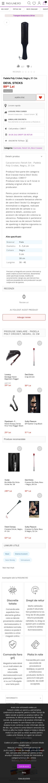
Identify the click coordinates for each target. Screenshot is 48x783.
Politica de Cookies (24, 737)
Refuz (24, 772)
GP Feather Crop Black (33, 424)
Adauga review (24, 317)
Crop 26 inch (30, 377)
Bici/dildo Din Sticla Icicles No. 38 (12, 483)
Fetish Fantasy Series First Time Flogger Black (14, 425)
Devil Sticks (13, 83)
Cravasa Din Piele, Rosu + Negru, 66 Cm (34, 483)
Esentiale (17, 148)
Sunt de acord (24, 766)
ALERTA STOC (20, 97)
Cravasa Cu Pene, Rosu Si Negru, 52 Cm (34, 530)
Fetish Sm (17, 9)
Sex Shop (5, 9)
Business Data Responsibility (24, 760)
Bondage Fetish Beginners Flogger (12, 378)
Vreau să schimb (24, 778)
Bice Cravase (32, 9)
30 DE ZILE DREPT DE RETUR (20, 134)
